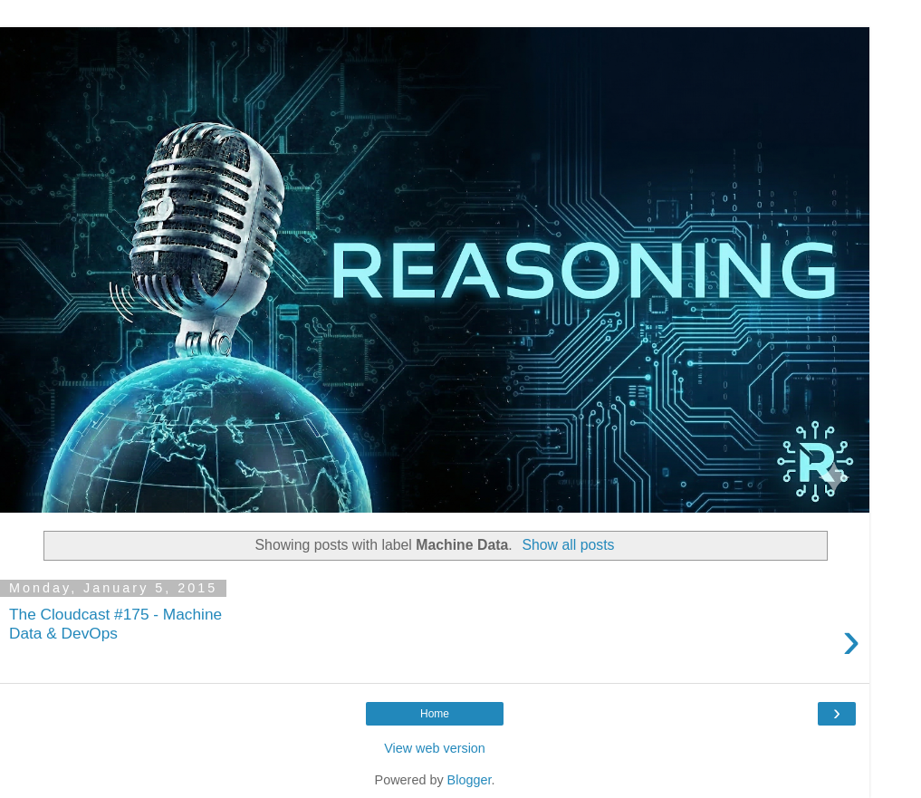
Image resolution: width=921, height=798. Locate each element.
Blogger (469, 780)
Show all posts (568, 545)
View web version (434, 748)
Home (434, 713)
